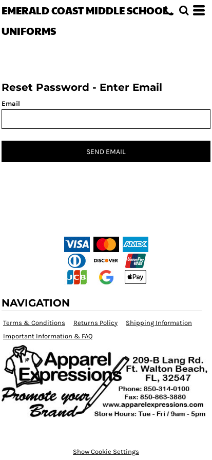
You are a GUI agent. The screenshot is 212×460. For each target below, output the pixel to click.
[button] (184, 10)
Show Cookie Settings (106, 451)
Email (11, 103)
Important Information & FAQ (47, 336)
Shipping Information (159, 323)
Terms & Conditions (34, 323)
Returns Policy (95, 323)
